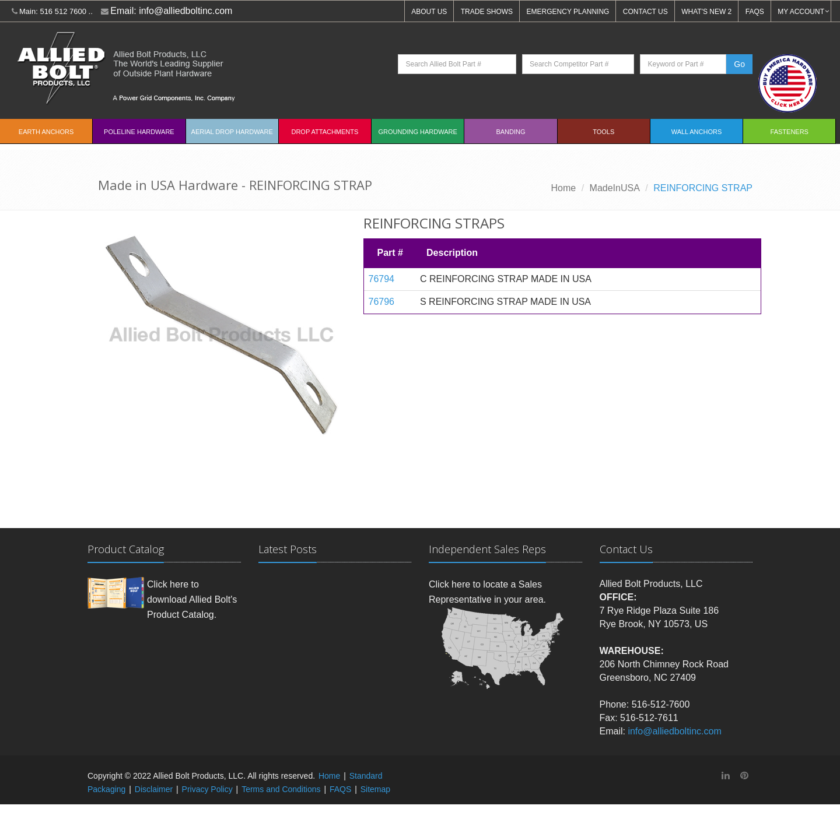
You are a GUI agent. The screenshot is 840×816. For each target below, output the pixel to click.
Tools (603, 131)
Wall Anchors (696, 131)
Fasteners (789, 131)
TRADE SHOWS (487, 12)
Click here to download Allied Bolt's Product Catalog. (192, 599)
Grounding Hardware (418, 131)
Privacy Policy (207, 789)
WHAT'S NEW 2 (706, 12)
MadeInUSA (615, 188)
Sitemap (375, 789)
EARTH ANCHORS (46, 131)
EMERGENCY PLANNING (568, 12)
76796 (382, 302)
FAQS (755, 12)
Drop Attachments (324, 131)
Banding (510, 131)
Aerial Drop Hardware (232, 131)
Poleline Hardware (139, 131)
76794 (382, 279)
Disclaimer (154, 789)
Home (563, 188)
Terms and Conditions (281, 789)
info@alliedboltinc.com (185, 11)
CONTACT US (645, 12)
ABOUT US (429, 12)
